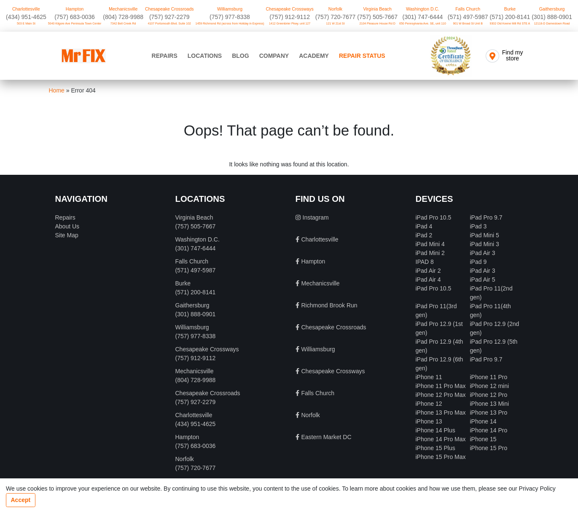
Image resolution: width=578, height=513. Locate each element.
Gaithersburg (552, 8)
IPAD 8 (425, 261)
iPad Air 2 (428, 270)
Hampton (75, 8)
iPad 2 (424, 235)
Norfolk (335, 8)
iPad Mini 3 (484, 244)
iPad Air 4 (428, 279)
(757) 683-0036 (74, 17)
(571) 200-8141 (509, 17)
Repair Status (362, 55)
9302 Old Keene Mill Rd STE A (510, 23)
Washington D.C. (422, 8)
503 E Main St (26, 23)
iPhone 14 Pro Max (441, 439)
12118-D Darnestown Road (552, 23)
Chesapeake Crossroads (169, 8)
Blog (240, 55)
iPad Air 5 (482, 279)
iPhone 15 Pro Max (441, 456)
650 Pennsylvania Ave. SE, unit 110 (422, 23)
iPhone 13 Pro (489, 412)
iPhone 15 (483, 439)
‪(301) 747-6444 (423, 17)
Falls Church (467, 8)
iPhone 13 (429, 421)
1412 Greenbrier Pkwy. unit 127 (289, 23)
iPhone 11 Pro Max (441, 386)
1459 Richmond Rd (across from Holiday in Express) (229, 23)
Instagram (316, 217)
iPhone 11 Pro (489, 377)
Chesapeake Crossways (289, 8)
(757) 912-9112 (289, 17)
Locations (205, 55)
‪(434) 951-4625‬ (26, 17)
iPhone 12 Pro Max (441, 394)
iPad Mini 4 (430, 244)
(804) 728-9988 (123, 17)
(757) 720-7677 (335, 17)
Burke (510, 8)
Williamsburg (229, 8)
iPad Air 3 (482, 253)
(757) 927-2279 (169, 17)
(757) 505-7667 (377, 17)
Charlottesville (26, 8)
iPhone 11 (429, 377)
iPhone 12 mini (489, 386)
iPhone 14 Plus (435, 430)
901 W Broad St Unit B (467, 23)
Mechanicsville (123, 8)
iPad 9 (478, 261)
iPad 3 (478, 226)
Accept (21, 500)
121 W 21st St (335, 23)
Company (274, 55)
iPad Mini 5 (484, 235)
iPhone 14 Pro (489, 430)
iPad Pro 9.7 (486, 217)
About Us (67, 226)
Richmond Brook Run (329, 305)
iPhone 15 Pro (489, 448)
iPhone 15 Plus (435, 448)
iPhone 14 (483, 421)
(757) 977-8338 (230, 17)
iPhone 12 (429, 403)
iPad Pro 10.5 (434, 217)
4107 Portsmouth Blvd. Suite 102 (169, 23)
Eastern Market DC (326, 437)
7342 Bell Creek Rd (123, 23)
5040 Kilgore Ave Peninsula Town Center (75, 23)
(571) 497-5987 (468, 17)
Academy (314, 55)
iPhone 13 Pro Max (441, 412)
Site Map (66, 235)
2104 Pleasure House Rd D (377, 23)
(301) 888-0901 (552, 17)
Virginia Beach (377, 8)
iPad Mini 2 (430, 253)
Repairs (164, 55)
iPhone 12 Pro (489, 394)
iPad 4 (424, 226)
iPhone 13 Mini (489, 403)
